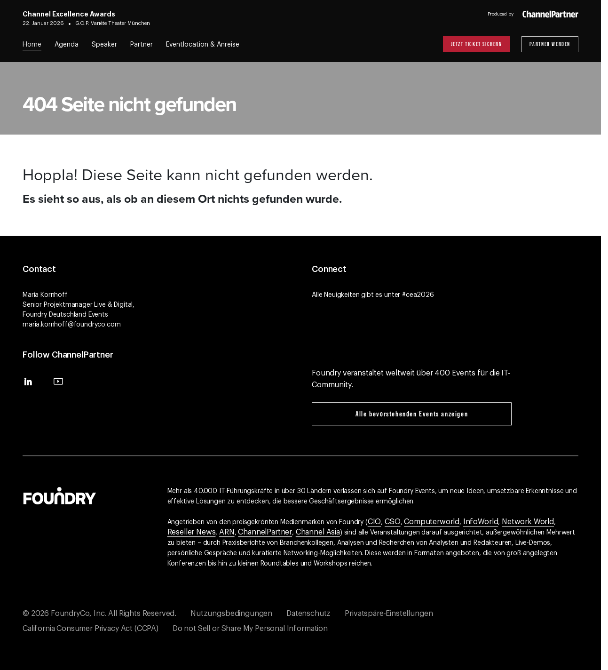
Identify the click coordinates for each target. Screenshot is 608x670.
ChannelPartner (265, 532)
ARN (227, 532)
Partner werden (549, 44)
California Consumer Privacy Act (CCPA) (90, 628)
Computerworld (431, 522)
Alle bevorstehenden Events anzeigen (411, 413)
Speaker (104, 44)
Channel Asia (318, 532)
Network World (528, 522)
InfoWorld (480, 522)
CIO (374, 522)
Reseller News (191, 532)
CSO (393, 522)
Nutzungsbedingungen (231, 613)
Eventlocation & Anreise (202, 44)
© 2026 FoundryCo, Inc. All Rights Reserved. (99, 613)
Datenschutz (308, 613)
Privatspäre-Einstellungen (389, 613)
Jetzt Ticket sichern (476, 44)
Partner (141, 44)
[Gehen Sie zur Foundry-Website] (60, 494)
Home (32, 44)
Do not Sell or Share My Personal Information (250, 628)
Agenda (67, 44)
